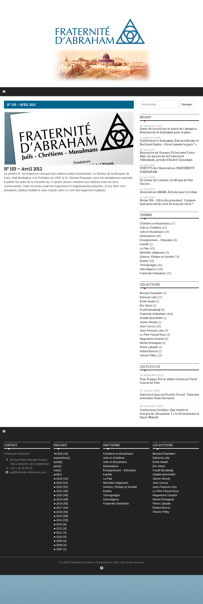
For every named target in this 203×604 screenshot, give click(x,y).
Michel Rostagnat (150, 343)
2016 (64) (61, 511)
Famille (144, 244)
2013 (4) (60, 524)
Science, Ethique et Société (157, 256)
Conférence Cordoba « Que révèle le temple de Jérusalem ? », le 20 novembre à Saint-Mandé (169, 413)
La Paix (144, 248)
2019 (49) (61, 499)
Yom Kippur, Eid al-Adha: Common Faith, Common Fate (169, 380)
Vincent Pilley (148, 355)
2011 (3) (60, 532)
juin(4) (57, 466)
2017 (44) (61, 507)
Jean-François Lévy (152, 330)
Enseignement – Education (156, 240)
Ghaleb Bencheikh (151, 318)
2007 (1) (60, 549)
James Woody (148, 322)
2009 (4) (60, 540)
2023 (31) (61, 482)
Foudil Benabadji (150, 309)
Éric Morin (146, 305)
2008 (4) (60, 545)
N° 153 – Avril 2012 (23, 169)
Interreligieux (148, 269)
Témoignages (148, 265)
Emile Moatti (147, 301)
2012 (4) (60, 528)
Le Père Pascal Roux (153, 334)
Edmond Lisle (148, 297)
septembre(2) (62, 457)
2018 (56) (61, 503)
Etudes (144, 260)
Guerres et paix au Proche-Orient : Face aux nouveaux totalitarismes (169, 396)
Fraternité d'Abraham (153, 273)
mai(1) (57, 470)
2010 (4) (60, 536)
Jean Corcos (147, 326)
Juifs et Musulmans (152, 231)
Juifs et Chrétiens (150, 227)
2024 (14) (61, 478)
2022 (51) (61, 487)
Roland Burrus (149, 351)
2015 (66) (61, 516)
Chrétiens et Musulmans (155, 223)
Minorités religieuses (152, 252)
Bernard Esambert (151, 293)
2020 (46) (61, 495)
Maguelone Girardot (152, 338)
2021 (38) (61, 491)
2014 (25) (61, 520)
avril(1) (58, 474)
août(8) (58, 462)
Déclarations (147, 236)
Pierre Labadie (149, 347)
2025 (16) (61, 453)
